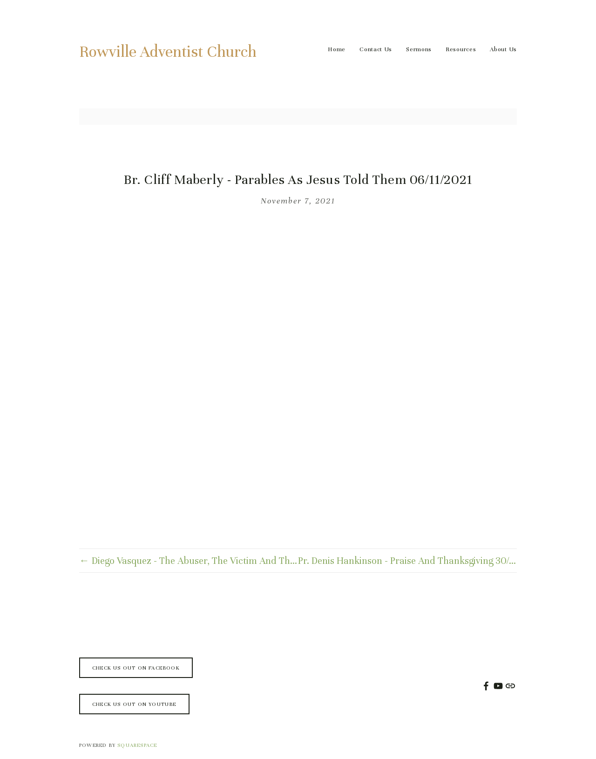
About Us (503, 49)
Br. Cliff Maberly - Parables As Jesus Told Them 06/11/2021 (298, 180)
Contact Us (375, 49)
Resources (461, 49)
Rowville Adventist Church (168, 51)
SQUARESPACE (137, 745)
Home (336, 49)
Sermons (419, 49)
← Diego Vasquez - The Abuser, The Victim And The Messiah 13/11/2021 (188, 561)
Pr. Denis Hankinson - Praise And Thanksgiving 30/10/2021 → (407, 561)
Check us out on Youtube (134, 704)
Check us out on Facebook (136, 667)
